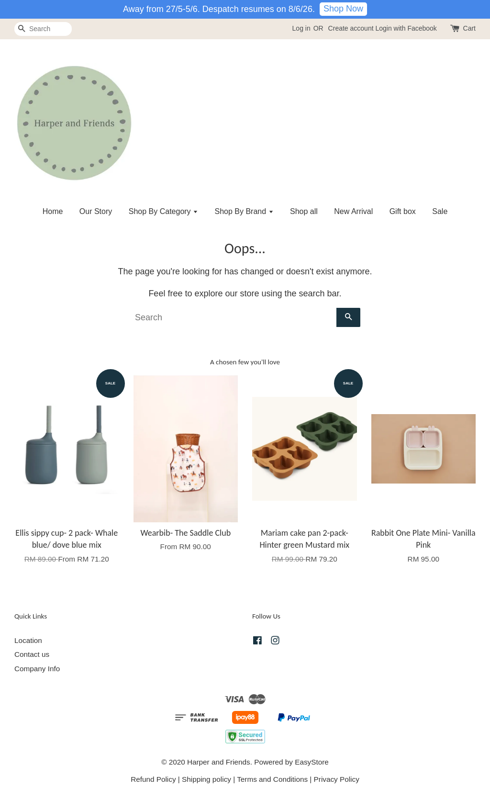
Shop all (304, 211)
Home (53, 211)
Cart (469, 28)
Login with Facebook (405, 28)
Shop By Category (163, 211)
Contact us (31, 654)
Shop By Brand (244, 211)
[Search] (43, 29)
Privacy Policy (336, 779)
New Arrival (353, 211)
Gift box (403, 211)
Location (28, 640)
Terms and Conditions (272, 779)
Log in (301, 28)
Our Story (95, 211)
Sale (439, 211)
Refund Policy (153, 779)
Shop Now (343, 8)
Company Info (37, 669)
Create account (351, 28)
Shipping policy (206, 779)
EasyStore (312, 762)
